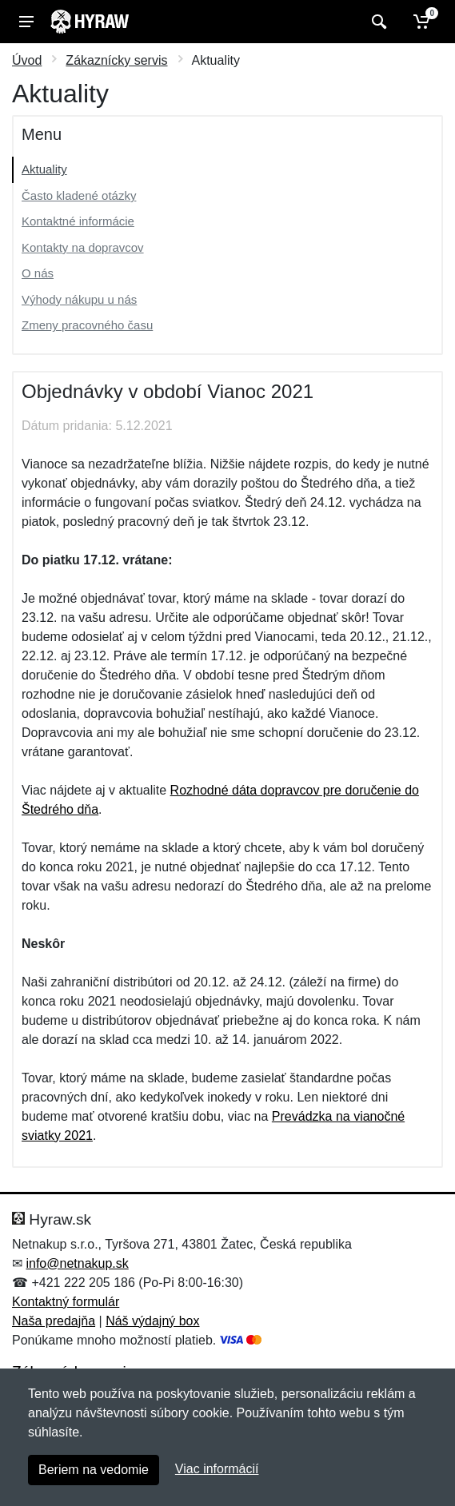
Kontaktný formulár (65, 1302)
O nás (38, 273)
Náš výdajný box (152, 1321)
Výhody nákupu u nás (79, 299)
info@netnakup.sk (77, 1263)
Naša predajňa (53, 1321)
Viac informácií (217, 1469)
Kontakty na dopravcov (83, 247)
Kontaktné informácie (78, 221)
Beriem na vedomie (93, 1469)
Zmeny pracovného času (87, 325)
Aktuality (44, 169)
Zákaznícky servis (116, 60)
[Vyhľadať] (377, 21)
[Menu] (26, 21)
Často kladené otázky (79, 195)
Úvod (27, 60)
